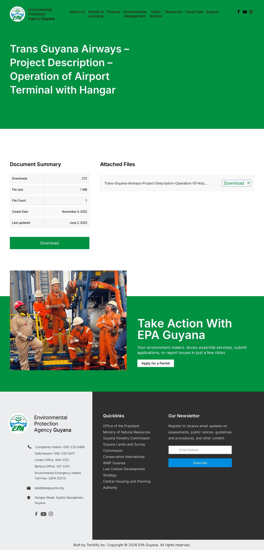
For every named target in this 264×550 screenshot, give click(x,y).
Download (49, 243)
